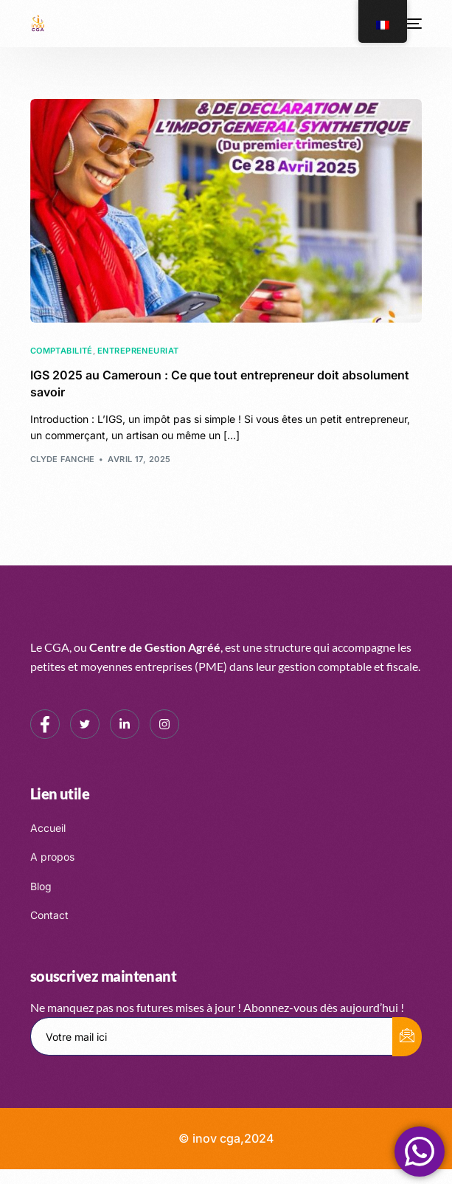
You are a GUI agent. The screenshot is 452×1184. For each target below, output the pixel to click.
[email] (212, 1036)
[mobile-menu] (413, 23)
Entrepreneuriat (138, 351)
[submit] (407, 1036)
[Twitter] (85, 724)
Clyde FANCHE (62, 459)
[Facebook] (45, 724)
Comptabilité (61, 351)
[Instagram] (164, 724)
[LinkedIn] (124, 724)
